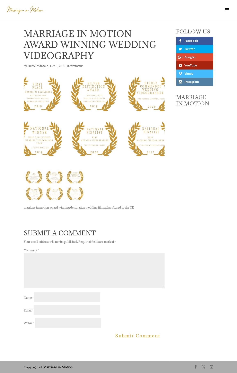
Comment (31, 250)
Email (28, 310)
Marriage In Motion (192, 100)
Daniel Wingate (38, 66)
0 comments (75, 66)
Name (29, 298)
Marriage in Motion (58, 367)
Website (29, 323)
